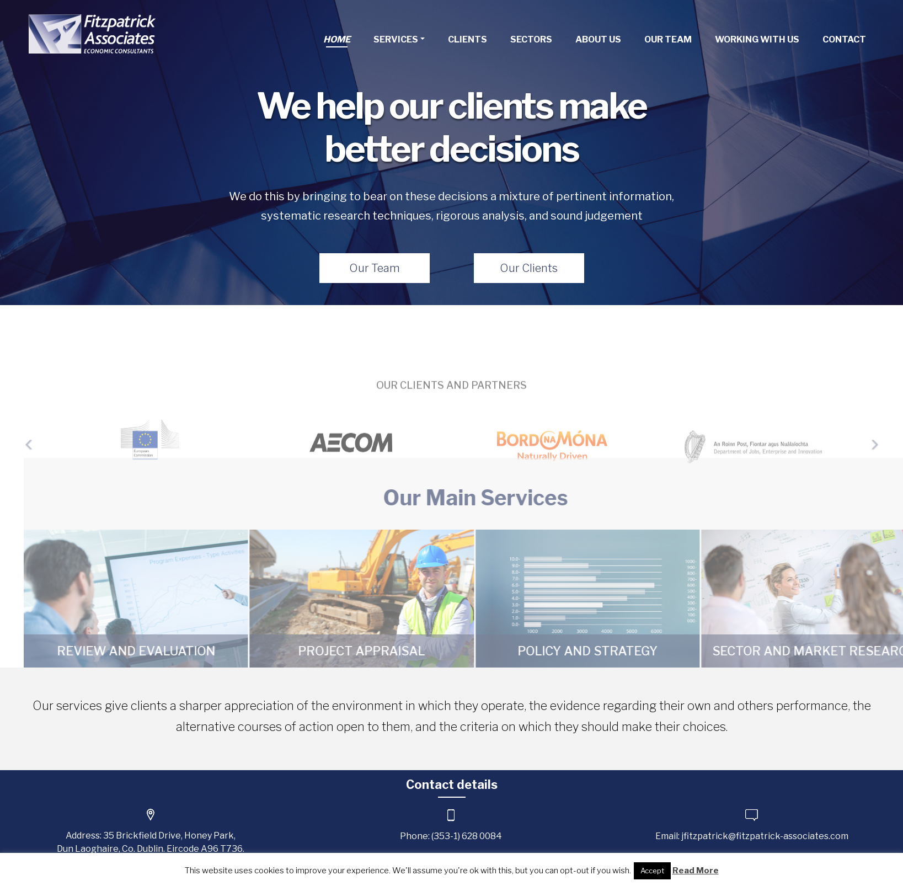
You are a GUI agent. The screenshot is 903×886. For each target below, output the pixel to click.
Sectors (531, 39)
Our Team (668, 39)
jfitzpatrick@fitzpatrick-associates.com (764, 836)
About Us (598, 39)
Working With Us (757, 39)
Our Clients (529, 268)
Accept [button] (652, 870)
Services (395, 39)
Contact (844, 39)
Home (336, 39)
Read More (695, 871)
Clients (467, 39)
